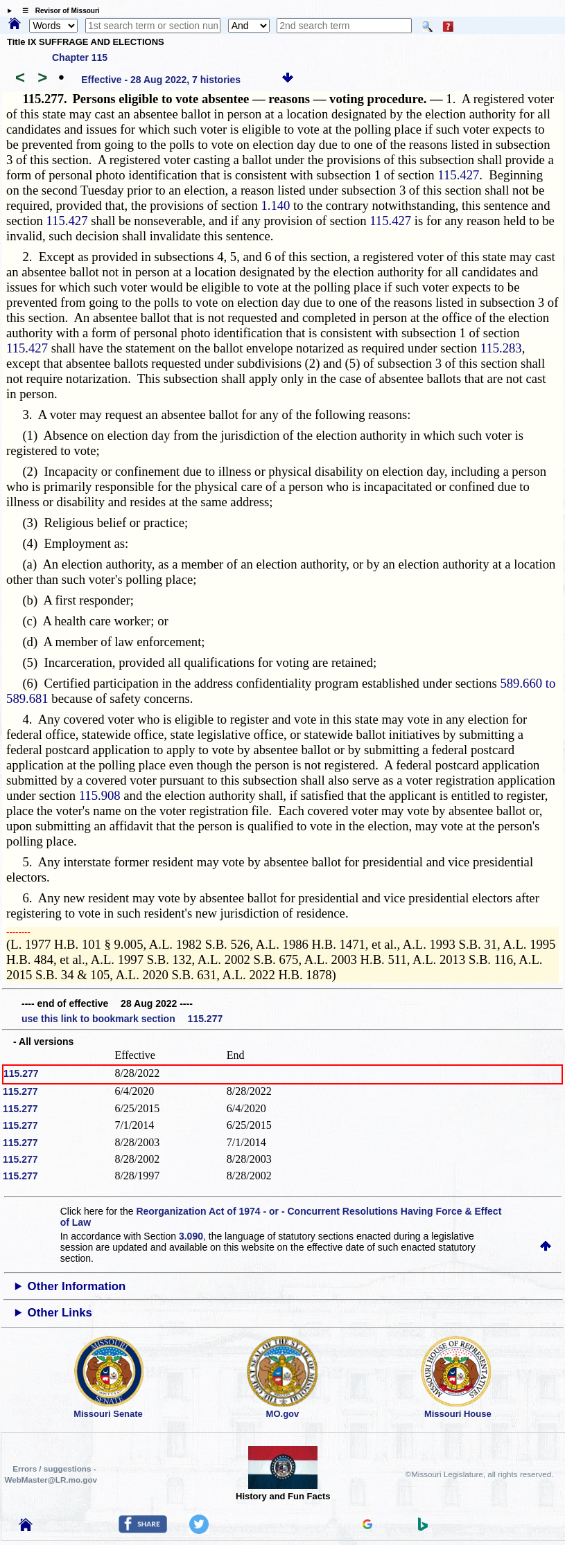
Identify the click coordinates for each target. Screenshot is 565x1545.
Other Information (77, 1286)
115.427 (458, 175)
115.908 (100, 795)
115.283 (501, 348)
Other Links (60, 1312)
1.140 (275, 205)
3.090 (191, 1236)
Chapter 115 (79, 57)
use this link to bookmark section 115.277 (122, 1018)
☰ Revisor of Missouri (57, 11)
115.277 (21, 1073)
